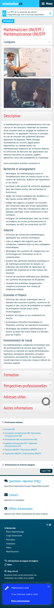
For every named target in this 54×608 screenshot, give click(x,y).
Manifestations (12, 551)
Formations (10, 543)
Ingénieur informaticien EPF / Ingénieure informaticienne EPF (20, 444)
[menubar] (46, 3)
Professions (10, 539)
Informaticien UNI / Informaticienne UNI (20, 439)
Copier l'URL (46, 470)
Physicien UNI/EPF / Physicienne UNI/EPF (20, 449)
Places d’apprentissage (15, 531)
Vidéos (8, 547)
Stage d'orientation (14, 535)
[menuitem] (48, 525)
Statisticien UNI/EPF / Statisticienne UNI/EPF (22, 453)
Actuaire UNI (9, 429)
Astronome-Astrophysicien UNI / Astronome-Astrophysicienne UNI (22, 434)
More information (20, 600)
